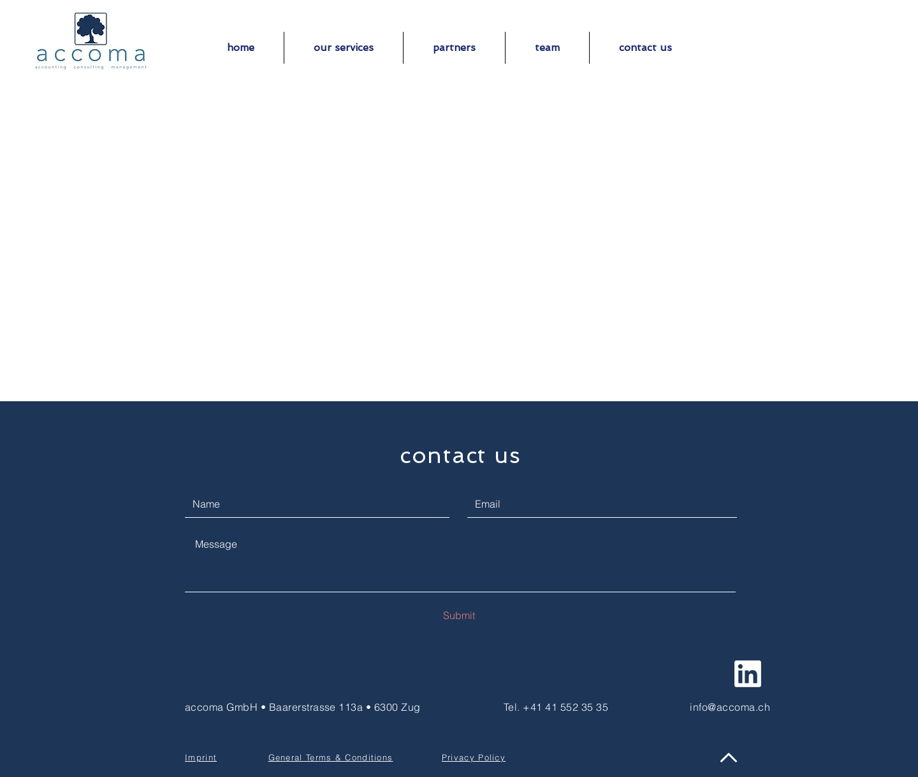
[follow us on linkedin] (747, 673)
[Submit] (459, 615)
